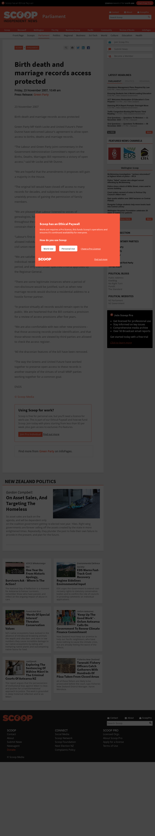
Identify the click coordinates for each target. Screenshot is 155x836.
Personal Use (68, 248)
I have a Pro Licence (91, 248)
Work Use (48, 248)
